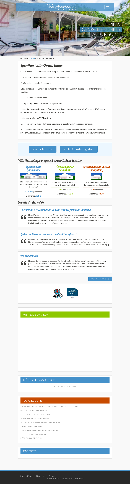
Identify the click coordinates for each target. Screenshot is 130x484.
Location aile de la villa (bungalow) (96, 168)
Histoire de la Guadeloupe (33, 411)
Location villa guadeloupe (33, 168)
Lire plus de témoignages (100, 279)
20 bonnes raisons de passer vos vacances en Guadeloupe (49, 407)
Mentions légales (26, 476)
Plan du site (41, 476)
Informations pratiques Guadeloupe (39, 430)
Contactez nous (42, 149)
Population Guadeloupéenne (35, 418)
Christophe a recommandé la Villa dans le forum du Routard (55, 210)
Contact (52, 476)
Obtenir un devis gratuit (78, 149)
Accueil (32, 58)
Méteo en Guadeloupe (31, 438)
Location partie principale (65, 168)
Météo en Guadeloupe (65, 386)
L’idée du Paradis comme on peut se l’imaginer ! (48, 234)
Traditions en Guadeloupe (34, 426)
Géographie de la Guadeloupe (35, 414)
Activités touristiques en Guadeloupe (40, 422)
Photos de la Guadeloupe (33, 434)
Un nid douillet (29, 256)
